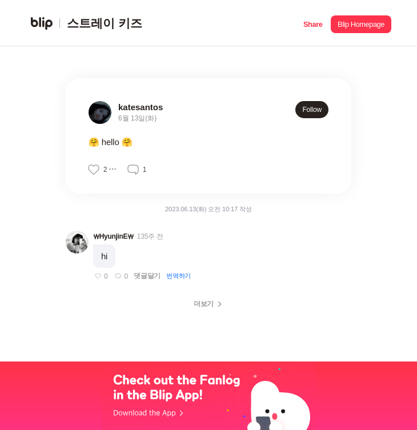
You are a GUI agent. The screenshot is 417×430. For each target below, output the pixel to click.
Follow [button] (312, 110)
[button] (312, 23)
